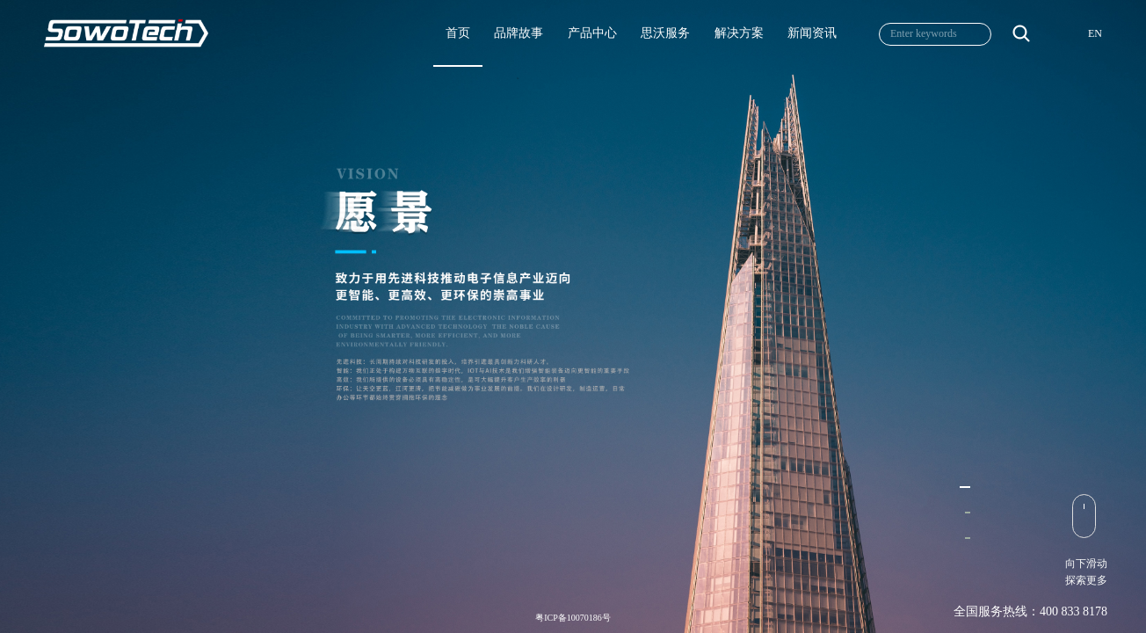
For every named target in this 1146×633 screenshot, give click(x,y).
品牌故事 (518, 33)
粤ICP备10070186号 (573, 617)
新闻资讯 (812, 33)
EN (1095, 33)
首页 (458, 33)
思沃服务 (665, 33)
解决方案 (739, 33)
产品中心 (592, 33)
